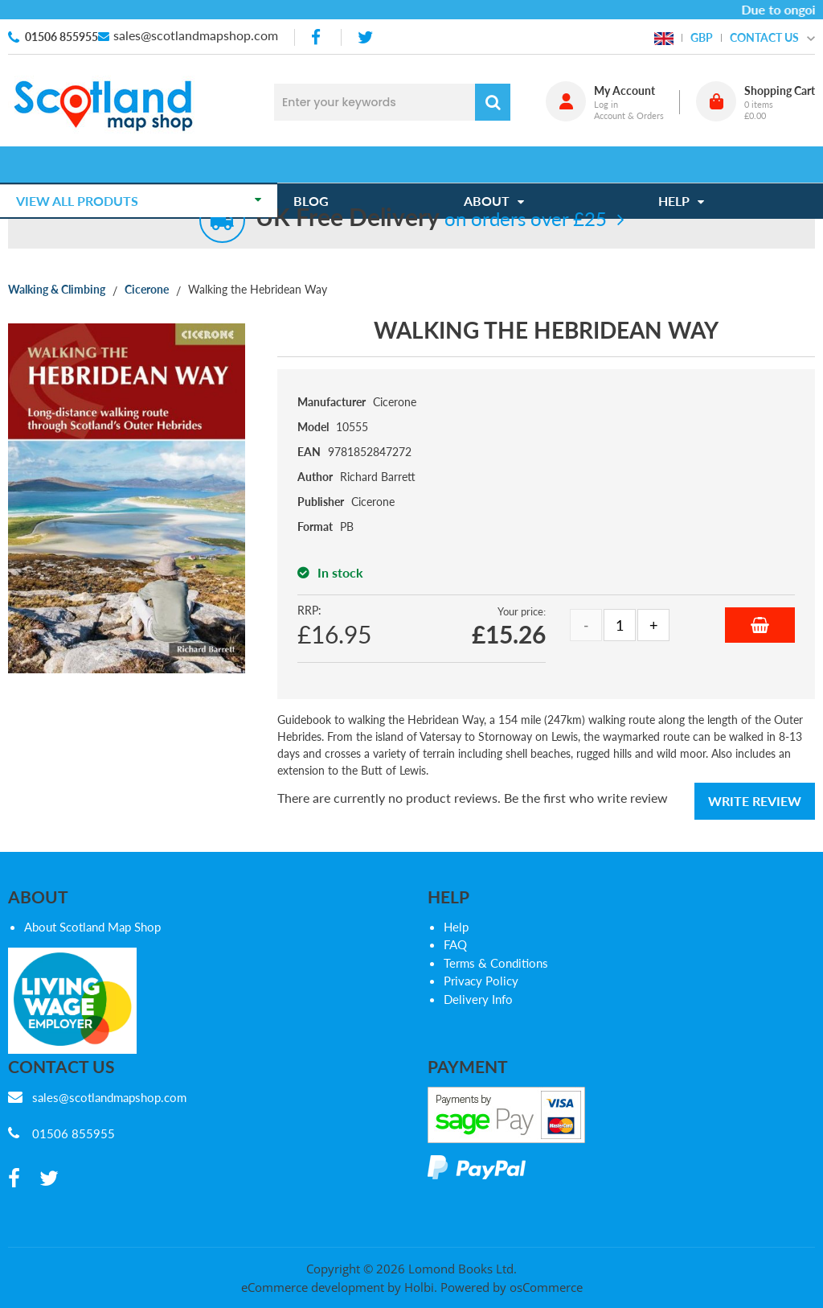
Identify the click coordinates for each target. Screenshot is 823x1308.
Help (456, 926)
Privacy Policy (481, 980)
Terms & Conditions (496, 963)
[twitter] (365, 37)
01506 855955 (61, 36)
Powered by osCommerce (511, 1287)
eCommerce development (312, 1287)
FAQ (455, 944)
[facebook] (317, 37)
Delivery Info (478, 999)
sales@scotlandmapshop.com (195, 35)
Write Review (754, 800)
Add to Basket (760, 625)
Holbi (419, 1287)
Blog (319, 164)
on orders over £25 (431, 218)
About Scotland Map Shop (92, 926)
